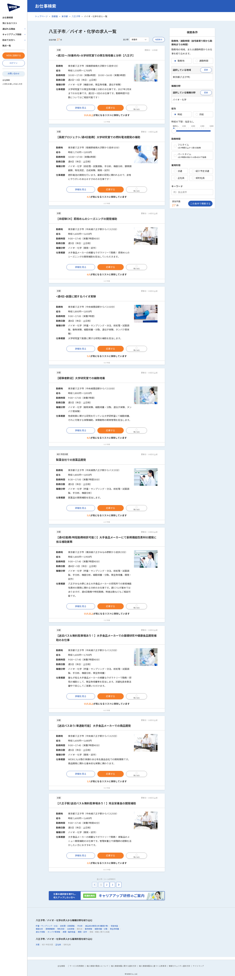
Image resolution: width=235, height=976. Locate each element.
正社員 (179, 178)
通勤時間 (202, 60)
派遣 (178, 171)
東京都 (65, 16)
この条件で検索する (200, 203)
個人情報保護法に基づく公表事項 (152, 966)
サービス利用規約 (77, 966)
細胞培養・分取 (101, 929)
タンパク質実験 (53, 932)
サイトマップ (198, 966)
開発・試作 (82, 932)
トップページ (41, 16)
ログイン (14, 63)
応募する (110, 107)
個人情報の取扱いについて (97, 966)
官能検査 (114, 926)
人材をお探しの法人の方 (12, 84)
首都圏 (55, 16)
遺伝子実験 (40, 932)
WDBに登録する (13, 55)
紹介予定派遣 (200, 171)
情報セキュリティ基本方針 (179, 966)
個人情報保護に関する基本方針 (123, 966)
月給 (200, 114)
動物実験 (88, 929)
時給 (178, 114)
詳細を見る (80, 107)
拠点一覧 (6, 45)
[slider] (173, 130)
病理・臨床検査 (69, 932)
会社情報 (6, 80)
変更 (206, 70)
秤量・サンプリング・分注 (47, 926)
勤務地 (179, 60)
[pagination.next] (118, 885)
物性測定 (60, 929)
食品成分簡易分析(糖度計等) (96, 926)
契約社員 (198, 178)
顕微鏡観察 (50, 929)
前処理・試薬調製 (67, 926)
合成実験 (70, 929)
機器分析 (39, 929)
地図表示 (158, 39)
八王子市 (76, 16)
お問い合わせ (13, 73)
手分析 (80, 926)
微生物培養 (114, 929)
